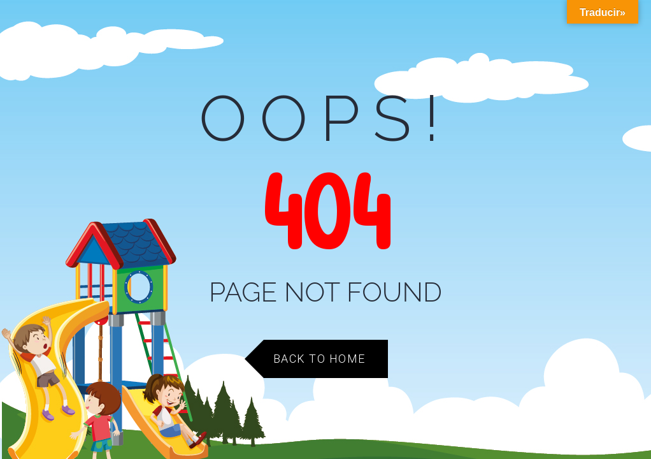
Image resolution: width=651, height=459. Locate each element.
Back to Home (319, 358)
